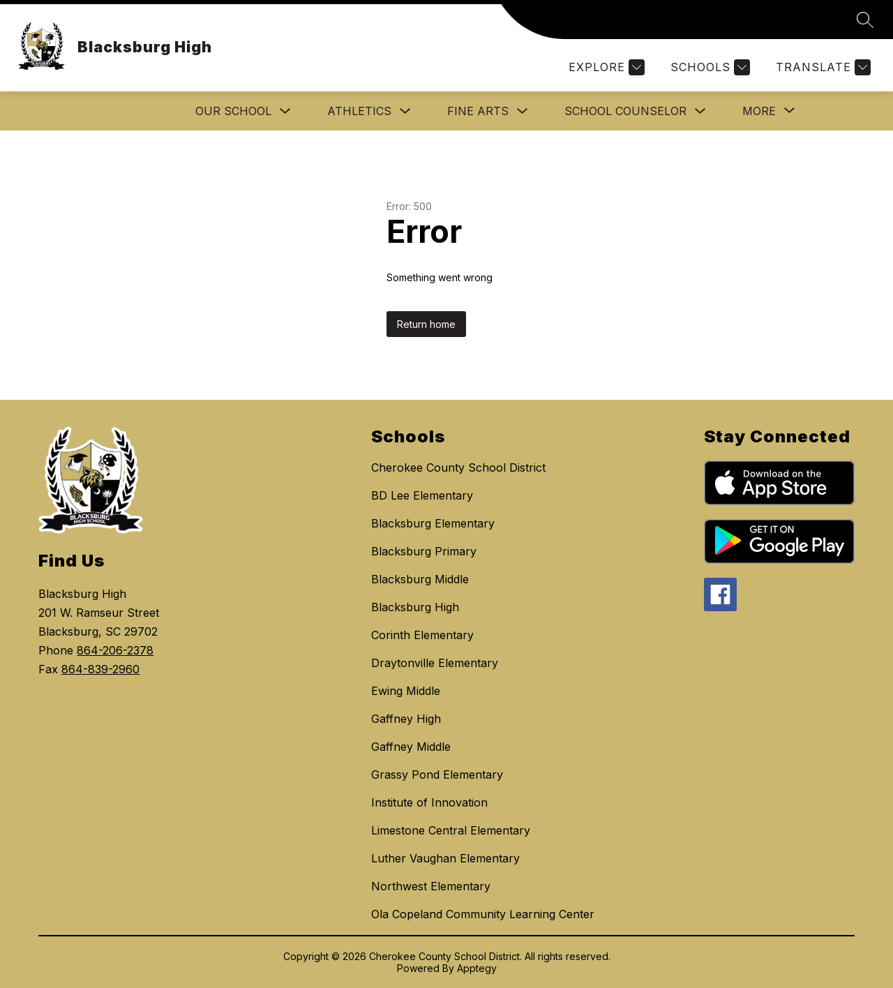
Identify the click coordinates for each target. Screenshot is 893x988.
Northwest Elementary (430, 886)
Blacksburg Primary (423, 551)
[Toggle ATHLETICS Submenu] (405, 111)
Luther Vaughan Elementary (445, 858)
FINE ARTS (478, 111)
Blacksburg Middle (420, 579)
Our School (233, 111)
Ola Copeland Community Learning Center (482, 914)
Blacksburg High (415, 607)
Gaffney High (406, 719)
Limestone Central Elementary (450, 830)
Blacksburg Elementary (433, 523)
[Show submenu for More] (759, 111)
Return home (426, 324)
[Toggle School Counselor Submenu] (700, 111)
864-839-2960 (100, 669)
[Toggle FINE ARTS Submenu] (522, 111)
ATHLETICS (359, 111)
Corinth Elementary (422, 635)
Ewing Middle (405, 691)
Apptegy (477, 968)
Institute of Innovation (429, 802)
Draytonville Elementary (434, 663)
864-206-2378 (115, 650)
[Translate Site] (821, 67)
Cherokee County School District (458, 467)
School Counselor (625, 111)
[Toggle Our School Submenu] (285, 111)
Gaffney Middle (411, 747)
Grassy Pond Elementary (437, 774)
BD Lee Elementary (422, 495)
